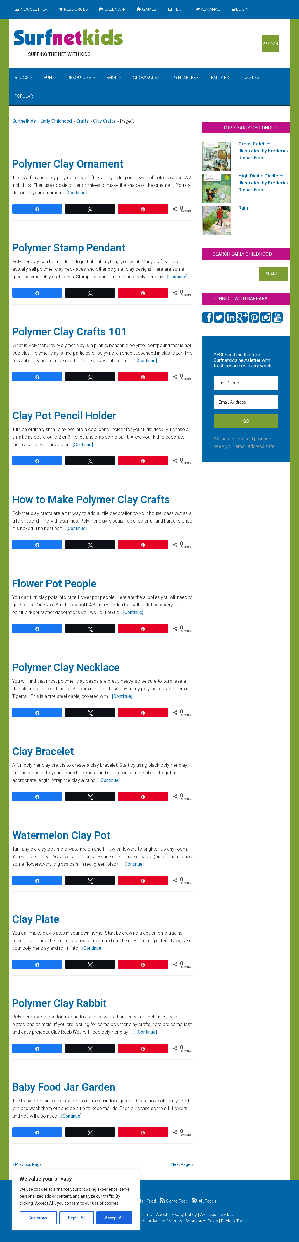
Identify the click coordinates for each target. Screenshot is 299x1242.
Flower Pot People (54, 584)
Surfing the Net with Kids (68, 37)
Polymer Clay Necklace (66, 668)
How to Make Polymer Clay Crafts (91, 500)
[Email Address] (246, 402)
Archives (208, 1214)
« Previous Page (27, 1164)
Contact (226, 1214)
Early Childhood (56, 121)
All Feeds (204, 1201)
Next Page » (182, 1164)
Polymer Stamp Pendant (68, 248)
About (161, 1214)
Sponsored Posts (201, 1221)
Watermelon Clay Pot (61, 835)
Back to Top (232, 1221)
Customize (38, 1217)
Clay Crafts (104, 121)
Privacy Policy (184, 1214)
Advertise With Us (165, 1221)
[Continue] (77, 193)
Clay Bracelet (43, 751)
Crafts (82, 121)
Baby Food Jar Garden (63, 1087)
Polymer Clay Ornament (67, 164)
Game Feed (174, 1201)
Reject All (76, 1217)
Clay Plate (35, 919)
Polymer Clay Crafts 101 (69, 332)
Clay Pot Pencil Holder (64, 416)
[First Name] (246, 383)
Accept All (114, 1217)
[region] (76, 1199)
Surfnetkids (24, 121)
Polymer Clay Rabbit (59, 1003)
